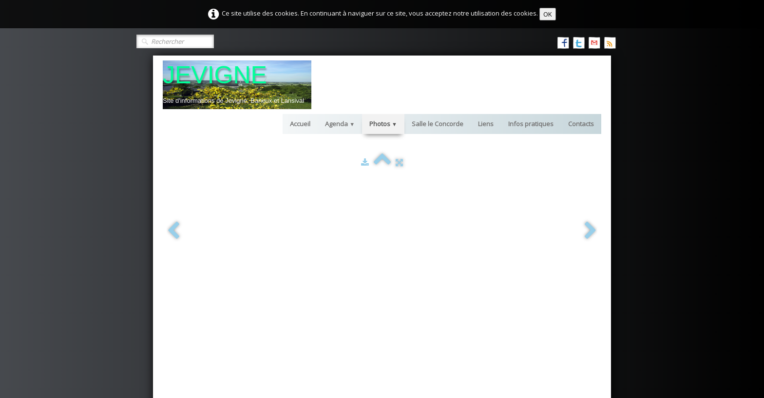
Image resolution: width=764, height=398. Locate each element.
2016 (198, 291)
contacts (341, 296)
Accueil (300, 123)
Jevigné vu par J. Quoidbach (219, 252)
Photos (383, 123)
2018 (198, 310)
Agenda (340, 123)
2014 (198, 271)
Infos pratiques (531, 123)
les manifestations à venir (516, 257)
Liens (486, 123)
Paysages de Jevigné (209, 232)
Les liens (342, 232)
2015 (198, 281)
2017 (198, 301)
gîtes (336, 252)
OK (547, 14)
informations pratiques (363, 242)
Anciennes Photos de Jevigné (222, 242)
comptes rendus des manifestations (532, 267)
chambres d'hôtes (355, 262)
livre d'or (342, 286)
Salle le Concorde (437, 123)
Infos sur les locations (510, 232)
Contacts (581, 123)
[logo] (237, 84)
